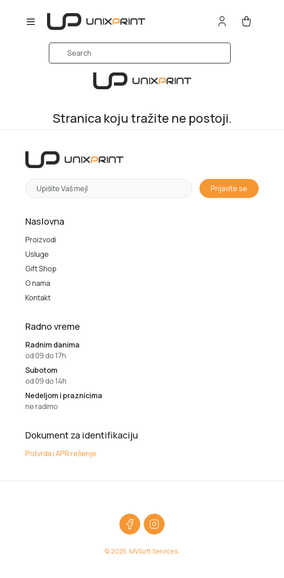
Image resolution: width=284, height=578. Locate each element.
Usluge (37, 254)
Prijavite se (229, 188)
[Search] (140, 53)
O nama (37, 283)
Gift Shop (41, 269)
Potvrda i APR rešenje (60, 453)
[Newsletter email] (108, 188)
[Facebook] (129, 524)
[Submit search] (37, 57)
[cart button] (246, 21)
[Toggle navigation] (30, 21)
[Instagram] (154, 524)
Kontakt (38, 298)
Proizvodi (40, 240)
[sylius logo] (96, 21)
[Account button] (222, 21)
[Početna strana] (74, 159)
